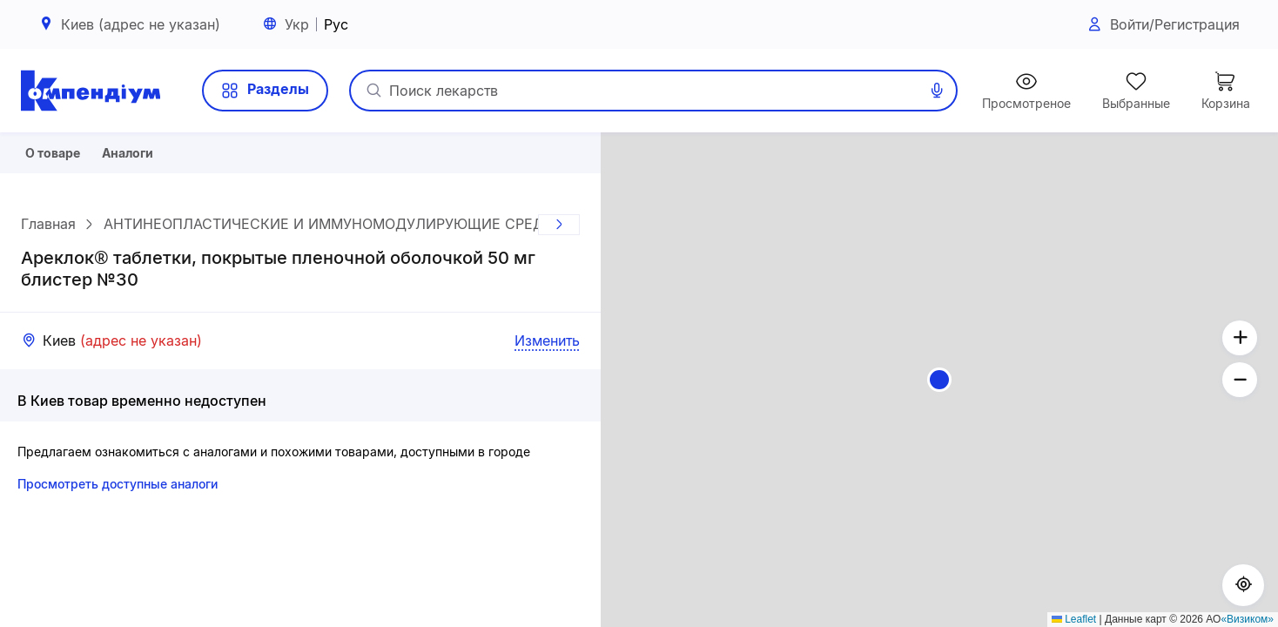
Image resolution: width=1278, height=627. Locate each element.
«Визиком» (1247, 619)
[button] (939, 379)
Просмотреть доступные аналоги (117, 489)
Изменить (547, 346)
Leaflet (1074, 619)
